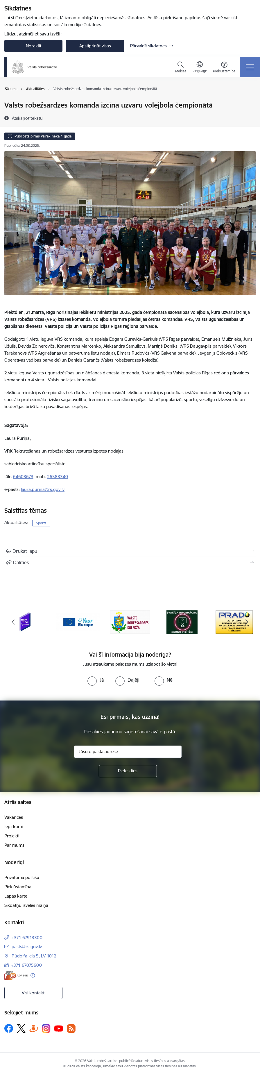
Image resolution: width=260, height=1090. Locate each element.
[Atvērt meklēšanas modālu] (180, 68)
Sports (41, 523)
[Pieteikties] (128, 771)
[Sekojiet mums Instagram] (46, 1028)
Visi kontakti (33, 993)
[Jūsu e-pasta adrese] (128, 752)
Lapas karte (15, 896)
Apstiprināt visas (95, 46)
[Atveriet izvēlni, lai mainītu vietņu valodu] (199, 67)
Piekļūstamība (17, 886)
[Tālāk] (247, 622)
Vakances (13, 817)
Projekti (11, 836)
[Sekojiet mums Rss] (71, 1028)
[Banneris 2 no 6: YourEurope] (78, 621)
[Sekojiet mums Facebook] (8, 1028)
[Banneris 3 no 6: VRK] (130, 621)
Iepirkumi (13, 826)
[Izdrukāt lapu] (130, 551)
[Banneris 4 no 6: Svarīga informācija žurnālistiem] (182, 621)
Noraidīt (33, 46)
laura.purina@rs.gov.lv (42, 489)
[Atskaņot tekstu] (27, 118)
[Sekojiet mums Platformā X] (21, 1028)
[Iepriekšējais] (13, 622)
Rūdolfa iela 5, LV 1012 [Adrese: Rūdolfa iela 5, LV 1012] (34, 956)
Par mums (14, 845)
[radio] (95, 679)
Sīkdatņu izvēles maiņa (26, 905)
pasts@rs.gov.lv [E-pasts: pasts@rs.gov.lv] (27, 946)
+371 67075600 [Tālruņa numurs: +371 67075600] (26, 965)
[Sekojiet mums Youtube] (58, 1028)
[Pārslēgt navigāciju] (250, 67)
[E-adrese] (16, 975)
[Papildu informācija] (33, 975)
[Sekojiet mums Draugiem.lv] (33, 1028)
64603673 (23, 476)
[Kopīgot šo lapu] (130, 562)
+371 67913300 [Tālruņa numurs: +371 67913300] (27, 937)
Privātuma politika (21, 877)
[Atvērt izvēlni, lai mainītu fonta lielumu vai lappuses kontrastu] (224, 68)
